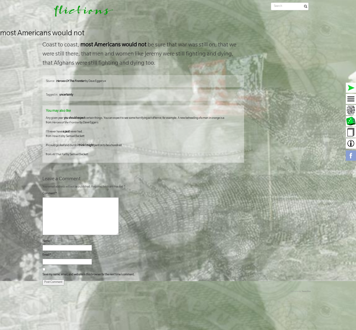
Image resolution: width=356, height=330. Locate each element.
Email (46, 255)
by (81, 81)
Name (47, 241)
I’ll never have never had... (143, 134)
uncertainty (66, 95)
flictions (80, 12)
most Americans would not (42, 34)
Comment (49, 193)
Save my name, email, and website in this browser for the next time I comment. (88, 275)
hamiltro (306, 291)
